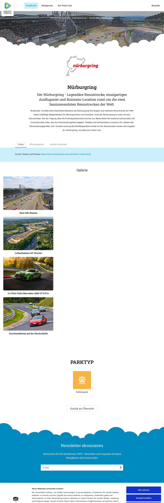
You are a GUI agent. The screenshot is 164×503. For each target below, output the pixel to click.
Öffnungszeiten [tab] (36, 144)
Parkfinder (94, 18)
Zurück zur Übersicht (82, 408)
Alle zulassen (143, 471)
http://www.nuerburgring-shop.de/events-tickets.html (66, 154)
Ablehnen (144, 487)
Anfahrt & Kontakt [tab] (58, 144)
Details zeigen (129, 498)
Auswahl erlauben (143, 479)
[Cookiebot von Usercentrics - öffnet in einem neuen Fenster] (15, 498)
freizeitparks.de (79, 18)
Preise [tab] (21, 144)
